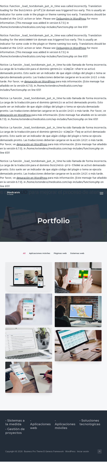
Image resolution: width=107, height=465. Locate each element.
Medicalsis (11, 195)
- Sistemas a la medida (15, 426)
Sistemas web (77, 256)
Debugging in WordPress (71, 19)
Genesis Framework (54, 455)
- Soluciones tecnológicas (89, 426)
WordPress (70, 455)
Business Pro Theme (33, 455)
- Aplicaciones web (40, 427)
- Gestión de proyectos (15, 434)
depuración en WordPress (39, 83)
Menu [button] (99, 196)
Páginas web (60, 256)
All (24, 256)
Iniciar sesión (83, 455)
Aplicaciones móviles (39, 256)
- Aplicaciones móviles (65, 427)
